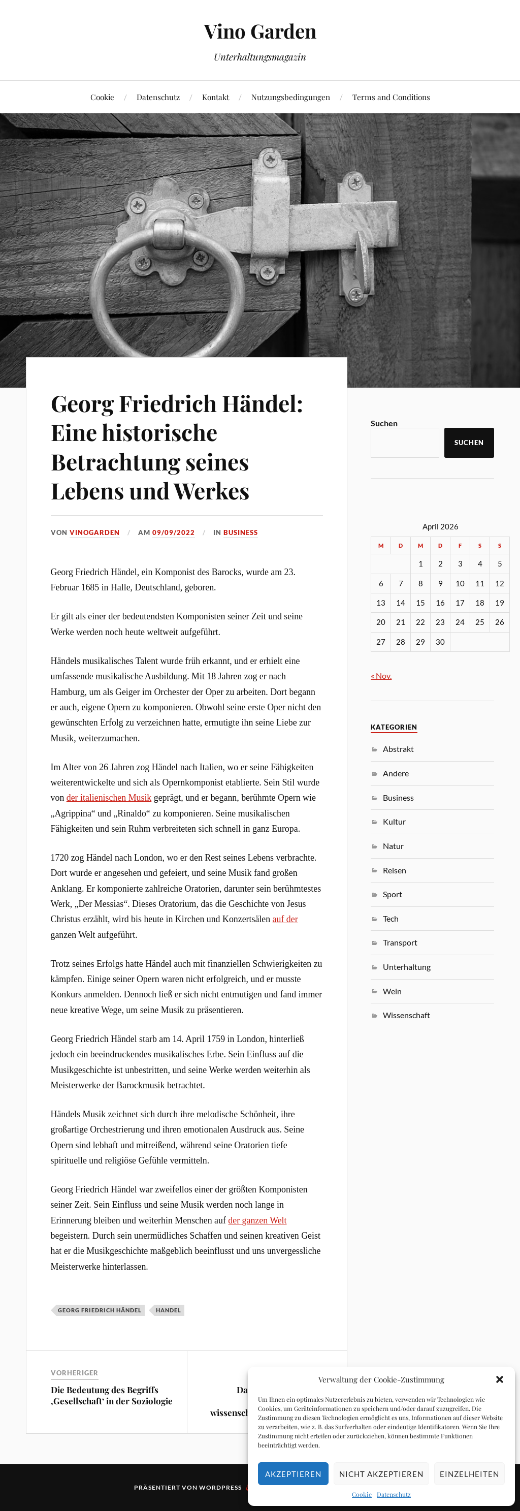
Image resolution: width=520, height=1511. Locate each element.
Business (240, 532)
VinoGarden (95, 532)
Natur (393, 846)
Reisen (394, 870)
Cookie (362, 1494)
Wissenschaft (406, 1015)
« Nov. (381, 675)
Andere (396, 773)
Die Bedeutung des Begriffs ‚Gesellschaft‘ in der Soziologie (112, 1395)
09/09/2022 (173, 532)
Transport (400, 942)
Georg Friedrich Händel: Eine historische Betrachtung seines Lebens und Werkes (177, 446)
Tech (391, 918)
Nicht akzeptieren (381, 1473)
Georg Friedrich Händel (100, 1310)
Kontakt (215, 96)
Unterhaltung (407, 966)
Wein (392, 991)
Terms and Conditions (391, 96)
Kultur (394, 821)
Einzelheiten (469, 1473)
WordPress (220, 1487)
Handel (168, 1310)
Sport (392, 894)
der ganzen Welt (257, 1220)
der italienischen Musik (109, 798)
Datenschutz (394, 1494)
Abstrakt (398, 748)
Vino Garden (260, 31)
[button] (500, 1379)
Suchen (384, 423)
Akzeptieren (293, 1473)
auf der (285, 919)
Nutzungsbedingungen (290, 96)
